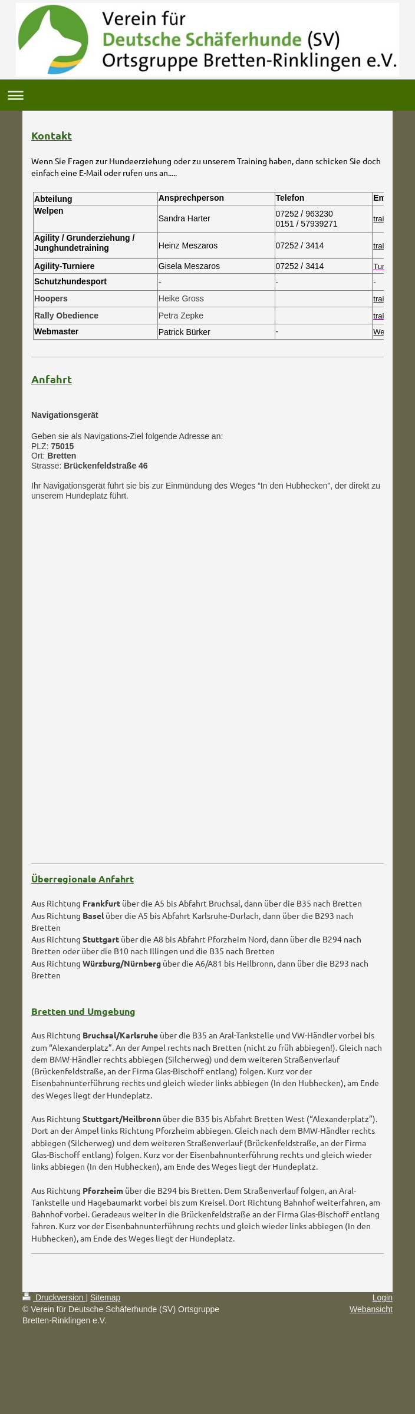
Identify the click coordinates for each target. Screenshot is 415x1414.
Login (383, 1297)
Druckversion (53, 1297)
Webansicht (371, 1309)
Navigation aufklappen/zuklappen (207, 95)
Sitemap (105, 1297)
